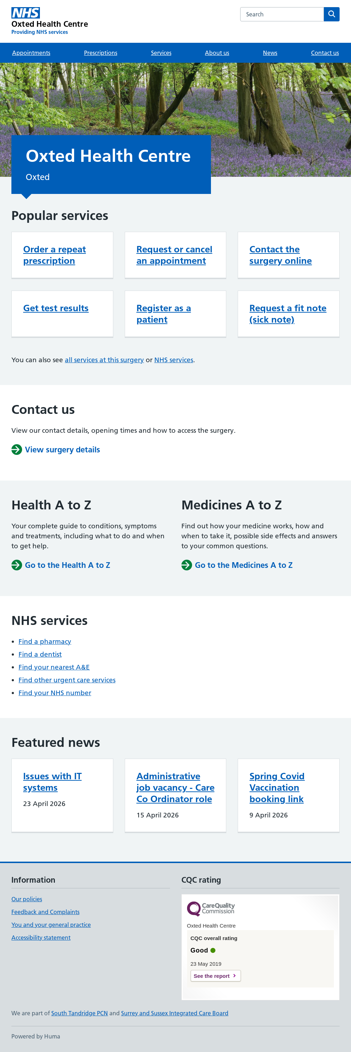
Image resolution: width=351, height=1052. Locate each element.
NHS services (173, 360)
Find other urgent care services (67, 680)
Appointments (31, 52)
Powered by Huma (35, 1036)
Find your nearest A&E (54, 667)
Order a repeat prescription (54, 254)
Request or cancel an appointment (174, 254)
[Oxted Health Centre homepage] (49, 21)
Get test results (56, 308)
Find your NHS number (55, 693)
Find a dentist (40, 654)
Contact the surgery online (280, 254)
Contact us (325, 52)
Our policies (26, 899)
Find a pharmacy (45, 641)
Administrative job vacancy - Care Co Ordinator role (175, 787)
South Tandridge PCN (79, 1013)
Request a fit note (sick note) (287, 313)
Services (161, 52)
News (270, 52)
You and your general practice (51, 924)
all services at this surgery (104, 360)
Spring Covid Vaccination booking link (277, 787)
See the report (212, 976)
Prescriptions (100, 52)
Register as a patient (163, 313)
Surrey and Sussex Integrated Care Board (174, 1013)
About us (217, 52)
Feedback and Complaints (45, 911)
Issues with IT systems (52, 781)
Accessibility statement (41, 937)
